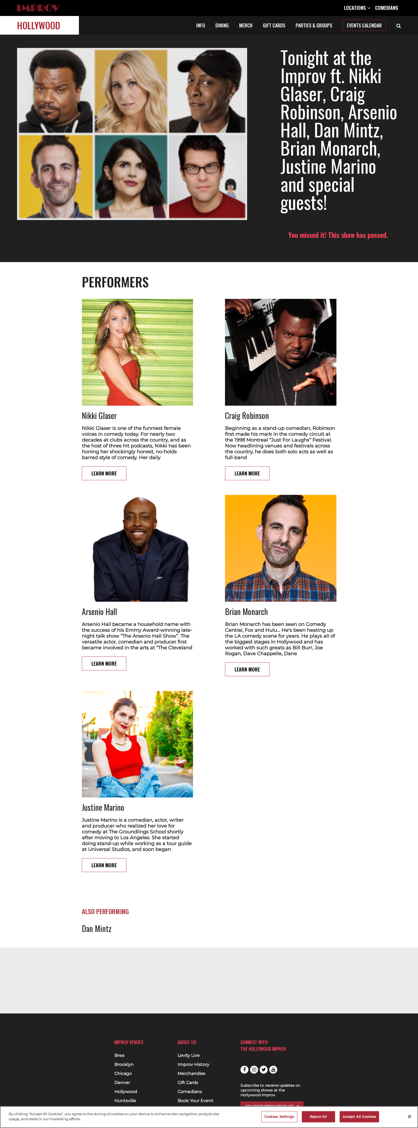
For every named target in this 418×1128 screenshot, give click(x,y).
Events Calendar (364, 25)
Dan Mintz (96, 892)
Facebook (244, 1070)
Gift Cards (274, 25)
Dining (222, 25)
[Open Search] (398, 25)
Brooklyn (124, 1064)
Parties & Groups (314, 25)
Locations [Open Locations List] (357, 7)
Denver (122, 1083)
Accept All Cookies (359, 1116)
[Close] (409, 1116)
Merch (245, 25)
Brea (119, 1055)
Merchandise (191, 1074)
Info (200, 25)
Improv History (193, 1064)
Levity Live (189, 1055)
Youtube (273, 1070)
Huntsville (125, 1101)
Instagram (254, 1070)
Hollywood (38, 25)
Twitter (264, 1070)
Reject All (318, 1116)
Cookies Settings (279, 1116)
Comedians (386, 7)
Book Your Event (195, 1101)
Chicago (123, 1074)
